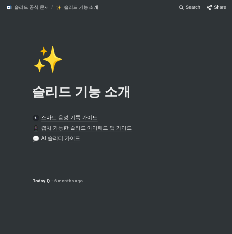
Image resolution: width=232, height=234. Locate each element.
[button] (27, 7)
